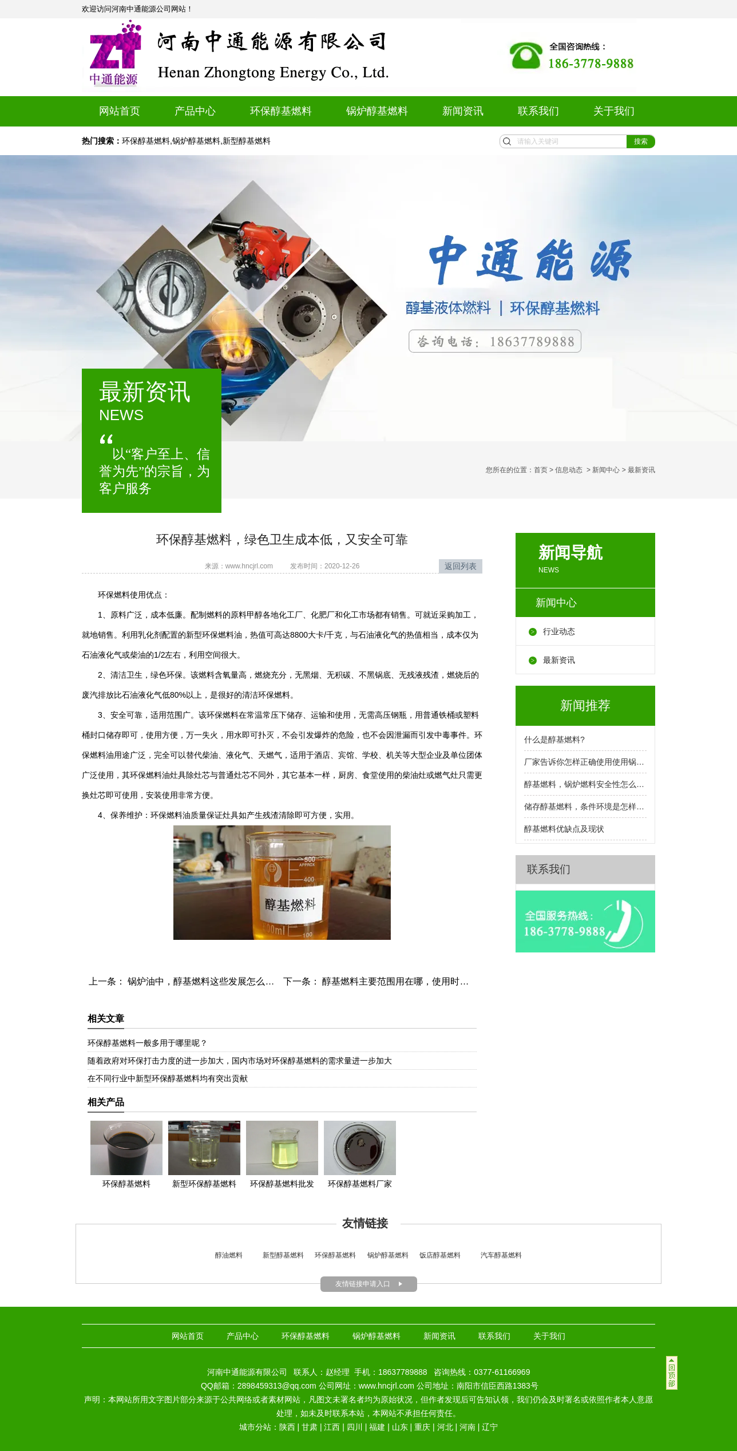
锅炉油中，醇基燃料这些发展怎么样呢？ (208, 981)
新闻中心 (606, 470)
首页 (541, 470)
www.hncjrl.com (249, 566)
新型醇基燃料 (247, 140)
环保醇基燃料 (281, 111)
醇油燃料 (229, 1255)
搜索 (641, 141)
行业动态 (559, 631)
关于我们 (614, 111)
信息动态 (569, 470)
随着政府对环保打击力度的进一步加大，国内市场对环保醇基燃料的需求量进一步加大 (240, 1060)
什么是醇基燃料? (554, 739)
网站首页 (119, 111)
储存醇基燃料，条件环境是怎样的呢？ (585, 806)
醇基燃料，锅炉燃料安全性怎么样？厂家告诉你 (585, 784)
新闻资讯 (463, 111)
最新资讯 (559, 660)
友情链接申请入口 (362, 1284)
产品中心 (195, 111)
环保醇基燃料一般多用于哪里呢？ (148, 1042)
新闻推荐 (585, 705)
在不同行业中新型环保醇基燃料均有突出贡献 (168, 1078)
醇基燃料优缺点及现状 (564, 828)
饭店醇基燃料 (439, 1255)
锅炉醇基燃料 (377, 111)
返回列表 (461, 566)
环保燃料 (114, 594)
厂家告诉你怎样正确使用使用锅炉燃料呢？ (585, 761)
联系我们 (538, 111)
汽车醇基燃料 (501, 1255)
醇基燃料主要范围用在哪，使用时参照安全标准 (417, 981)
